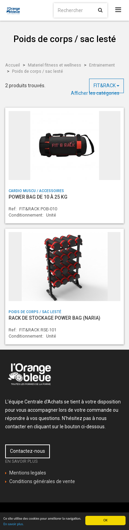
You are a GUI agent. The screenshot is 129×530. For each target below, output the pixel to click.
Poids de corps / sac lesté (37, 71)
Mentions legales (27, 473)
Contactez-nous (27, 451)
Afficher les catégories (95, 93)
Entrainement (102, 65)
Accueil (12, 65)
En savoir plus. (13, 524)
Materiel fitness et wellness (54, 65)
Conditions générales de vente (42, 481)
